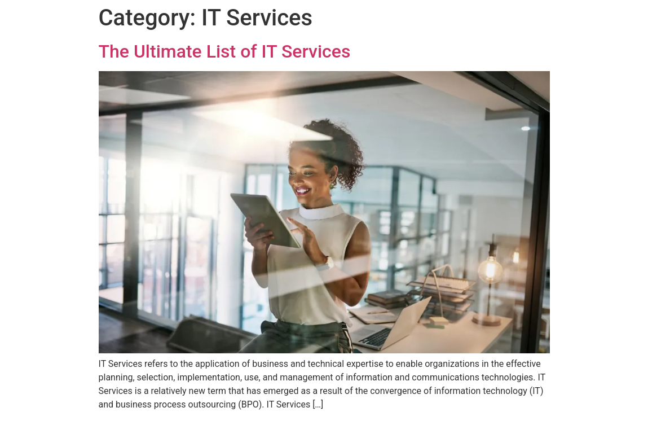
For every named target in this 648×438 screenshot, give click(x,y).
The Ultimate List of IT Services (225, 51)
